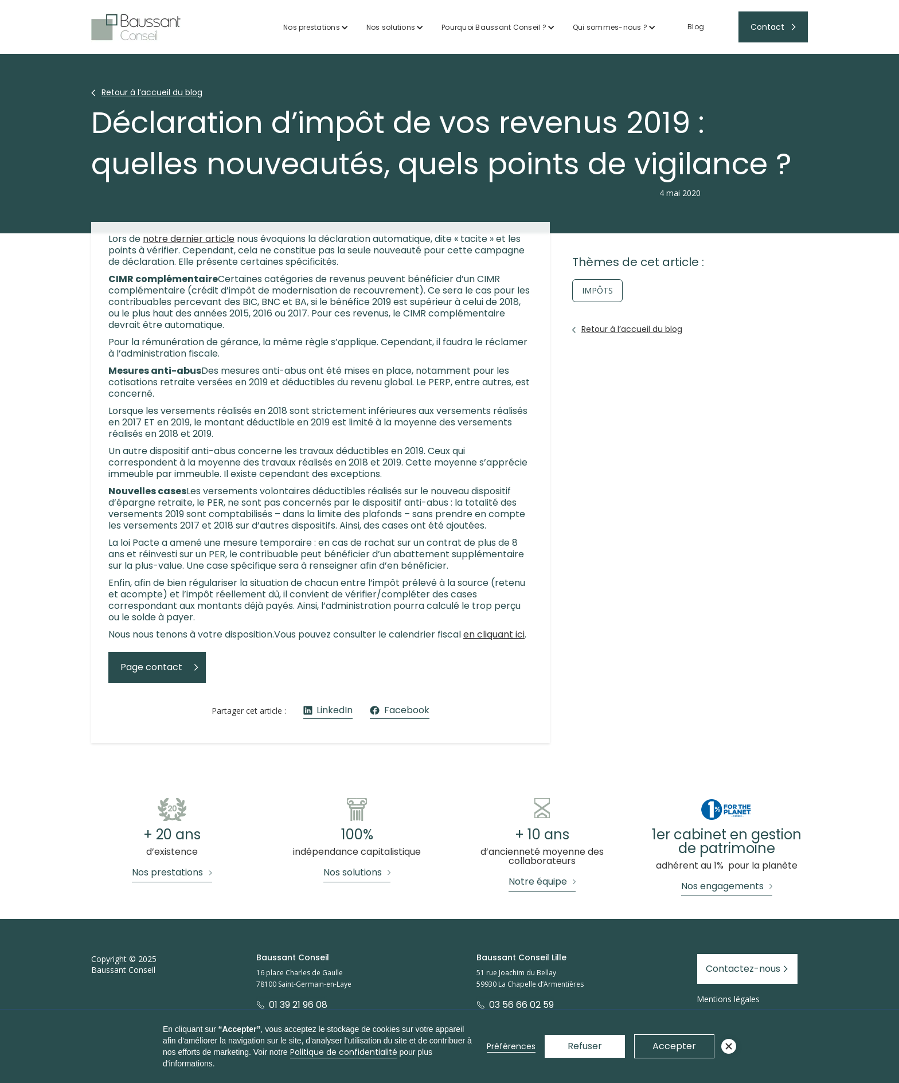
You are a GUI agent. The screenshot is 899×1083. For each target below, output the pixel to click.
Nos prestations (311, 27)
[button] (315, 27)
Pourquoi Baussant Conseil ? (493, 27)
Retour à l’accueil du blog (151, 92)
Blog (695, 27)
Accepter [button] (674, 1046)
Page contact (151, 667)
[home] (136, 27)
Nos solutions (390, 27)
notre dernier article (188, 238)
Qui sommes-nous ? (610, 27)
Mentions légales (728, 999)
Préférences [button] (511, 1046)
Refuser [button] (585, 1046)
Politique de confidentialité (343, 1052)
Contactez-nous (743, 968)
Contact (767, 27)
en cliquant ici (494, 634)
